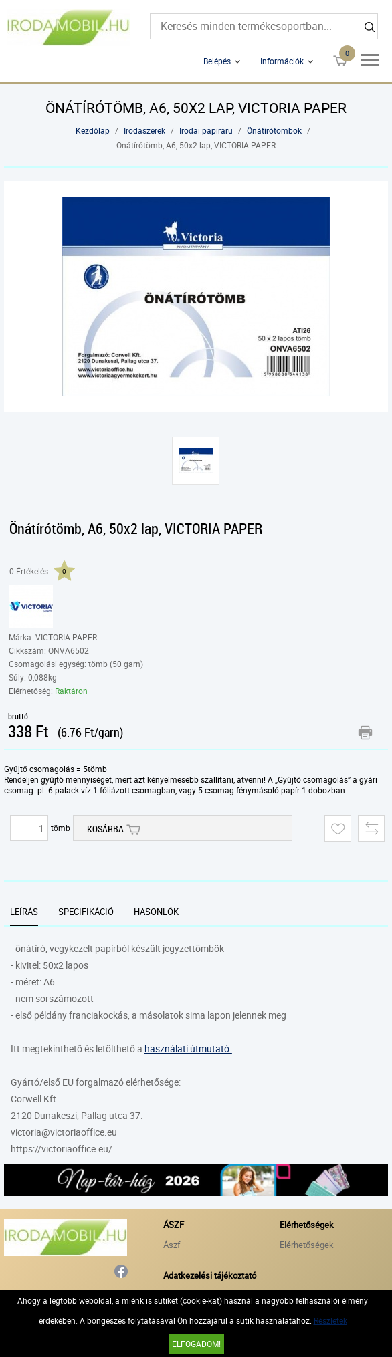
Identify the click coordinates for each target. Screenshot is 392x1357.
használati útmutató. (188, 1048)
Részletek (330, 1320)
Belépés (217, 60)
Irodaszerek (144, 130)
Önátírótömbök (274, 130)
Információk (282, 60)
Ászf (172, 1245)
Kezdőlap (93, 130)
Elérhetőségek (307, 1245)
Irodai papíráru (206, 130)
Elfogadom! (196, 1343)
